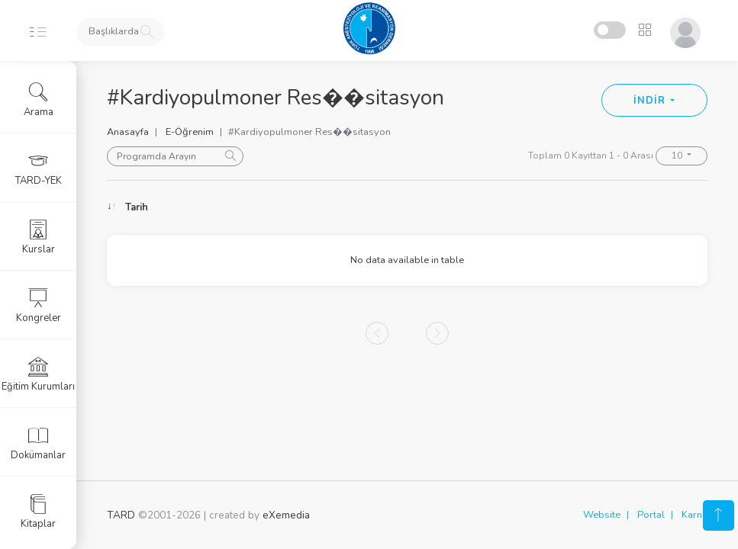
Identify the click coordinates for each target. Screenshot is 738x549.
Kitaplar (38, 512)
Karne (694, 515)
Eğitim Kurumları (38, 374)
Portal (651, 515)
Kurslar (38, 237)
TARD (121, 515)
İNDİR (650, 101)
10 (678, 155)
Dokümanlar (38, 443)
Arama (38, 100)
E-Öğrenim (190, 132)
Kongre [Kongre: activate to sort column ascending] (621, 207)
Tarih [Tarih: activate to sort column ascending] (136, 207)
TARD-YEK (38, 168)
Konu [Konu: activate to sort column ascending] (240, 207)
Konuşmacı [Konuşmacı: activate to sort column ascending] (359, 207)
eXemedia (286, 515)
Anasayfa (128, 132)
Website (601, 515)
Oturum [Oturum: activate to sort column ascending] (499, 207)
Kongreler (38, 306)
